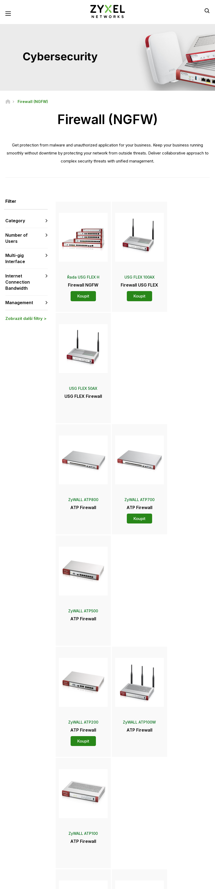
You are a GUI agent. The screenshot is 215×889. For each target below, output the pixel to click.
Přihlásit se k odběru (34, 817)
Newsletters (125, 834)
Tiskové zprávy (128, 816)
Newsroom (127, 807)
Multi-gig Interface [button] (15, 258)
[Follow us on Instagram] (25, 858)
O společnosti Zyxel (181, 825)
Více (133, 644)
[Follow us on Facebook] (12, 850)
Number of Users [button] (16, 238)
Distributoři (124, 795)
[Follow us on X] (12, 858)
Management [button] (19, 302)
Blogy (120, 843)
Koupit (81, 292)
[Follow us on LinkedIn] (40, 850)
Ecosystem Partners (181, 803)
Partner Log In (176, 786)
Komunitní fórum (80, 795)
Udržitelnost (174, 834)
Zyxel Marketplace (130, 786)
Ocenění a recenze (131, 825)
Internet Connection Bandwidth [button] (17, 282)
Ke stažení (75, 803)
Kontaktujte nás (107, 746)
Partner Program (177, 795)
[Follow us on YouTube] (26, 850)
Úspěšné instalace (179, 843)
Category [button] (15, 221)
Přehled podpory (80, 786)
